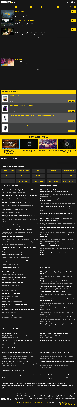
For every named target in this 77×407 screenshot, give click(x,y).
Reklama (17, 402)
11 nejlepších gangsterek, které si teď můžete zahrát (57, 281)
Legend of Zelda (68, 181)
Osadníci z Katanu (39, 375)
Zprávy (11, 383)
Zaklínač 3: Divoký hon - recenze (13, 272)
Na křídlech (66, 378)
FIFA (8, 181)
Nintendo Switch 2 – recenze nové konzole (54, 333)
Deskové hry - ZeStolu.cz (13, 371)
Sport (16, 383)
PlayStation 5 (8, 7)
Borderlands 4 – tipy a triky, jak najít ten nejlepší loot (19, 195)
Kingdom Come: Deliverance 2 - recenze (15, 280)
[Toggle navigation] (74, 2)
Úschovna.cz (18, 385)
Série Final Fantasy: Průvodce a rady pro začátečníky (57, 232)
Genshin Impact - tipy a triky (11, 226)
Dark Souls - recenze (9, 312)
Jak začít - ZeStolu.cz (11, 348)
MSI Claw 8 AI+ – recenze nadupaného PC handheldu (57, 343)
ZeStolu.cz (52, 383)
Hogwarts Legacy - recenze (11, 285)
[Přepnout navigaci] (70, 2)
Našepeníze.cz (62, 385)
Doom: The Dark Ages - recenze (12, 317)
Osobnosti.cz (61, 383)
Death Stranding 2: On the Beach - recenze (16, 315)
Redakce (22, 402)
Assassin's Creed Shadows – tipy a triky (15, 209)
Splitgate (18, 59)
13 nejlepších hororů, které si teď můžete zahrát (55, 286)
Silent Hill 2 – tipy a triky (10, 264)
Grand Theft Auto (23, 170)
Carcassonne (6, 375)
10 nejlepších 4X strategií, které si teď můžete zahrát (57, 289)
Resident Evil (23, 181)
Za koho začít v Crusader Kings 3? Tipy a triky (17, 229)
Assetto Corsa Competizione (25, 20)
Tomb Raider (69, 176)
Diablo (54, 176)
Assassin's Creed (8, 170)
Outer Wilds (19, 11)
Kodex (38, 402)
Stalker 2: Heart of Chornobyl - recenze (15, 288)
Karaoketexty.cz (7, 385)
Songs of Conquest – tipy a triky (12, 236)
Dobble (4, 378)
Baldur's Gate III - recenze (10, 296)
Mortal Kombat (38, 181)
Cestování (27, 383)
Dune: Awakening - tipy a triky (12, 254)
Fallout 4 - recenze (8, 307)
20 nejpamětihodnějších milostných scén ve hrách (56, 213)
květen (50, 7)
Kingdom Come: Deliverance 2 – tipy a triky (16, 202)
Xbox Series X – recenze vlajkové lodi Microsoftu (18, 340)
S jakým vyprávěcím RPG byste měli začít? (16, 361)
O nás (46, 402)
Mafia (38, 170)
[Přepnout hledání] (67, 2)
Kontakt (43, 402)
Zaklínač (53, 170)
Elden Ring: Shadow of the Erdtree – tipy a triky (17, 242)
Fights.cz (39, 385)
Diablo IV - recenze (8, 299)
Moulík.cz (32, 385)
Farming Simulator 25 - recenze (12, 282)
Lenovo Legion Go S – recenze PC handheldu (55, 340)
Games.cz (34, 383)
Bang (19, 375)
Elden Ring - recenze (9, 290)
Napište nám (65, 402)
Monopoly (66, 375)
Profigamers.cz (43, 383)
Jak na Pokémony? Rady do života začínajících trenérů (20, 224)
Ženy (21, 383)
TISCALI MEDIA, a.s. (31, 404)
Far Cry (23, 176)
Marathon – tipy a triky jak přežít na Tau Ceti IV (17, 190)
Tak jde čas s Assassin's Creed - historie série (55, 206)
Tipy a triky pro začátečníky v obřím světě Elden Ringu (20, 239)
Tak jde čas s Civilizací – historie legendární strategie (57, 203)
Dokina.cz (46, 385)
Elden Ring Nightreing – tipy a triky (13, 244)
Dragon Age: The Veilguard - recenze (14, 304)
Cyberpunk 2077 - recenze (11, 293)
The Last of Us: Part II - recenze (12, 274)
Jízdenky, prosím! (38, 378)
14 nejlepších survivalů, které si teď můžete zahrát (56, 317)
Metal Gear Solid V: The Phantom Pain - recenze (18, 309)
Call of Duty (38, 176)
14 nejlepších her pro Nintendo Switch (52, 291)
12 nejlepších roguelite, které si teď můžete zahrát (56, 283)
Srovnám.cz (71, 385)
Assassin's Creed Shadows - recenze (14, 277)
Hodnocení (67, 7)
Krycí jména (52, 378)
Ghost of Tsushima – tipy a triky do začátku (16, 257)
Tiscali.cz (5, 383)
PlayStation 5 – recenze (10, 333)
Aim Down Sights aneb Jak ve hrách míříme (54, 216)
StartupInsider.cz (8, 388)
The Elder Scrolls (68, 170)
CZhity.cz (53, 385)
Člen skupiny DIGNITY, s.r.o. (42, 404)
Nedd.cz (25, 385)
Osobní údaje (33, 402)
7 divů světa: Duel (53, 375)
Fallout (8, 176)
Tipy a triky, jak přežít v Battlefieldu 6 (14, 192)
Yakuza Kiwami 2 (21, 29)
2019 (37, 7)
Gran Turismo (53, 181)
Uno (19, 378)
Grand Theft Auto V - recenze (12, 301)
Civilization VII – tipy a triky (11, 212)
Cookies (27, 402)
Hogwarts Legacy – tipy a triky (12, 252)
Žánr (24, 7)
